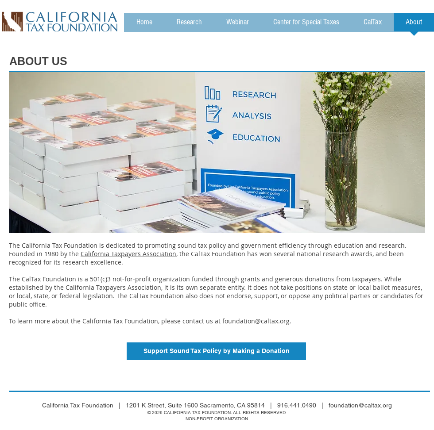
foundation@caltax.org (256, 321)
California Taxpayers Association (128, 254)
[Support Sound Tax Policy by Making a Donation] (216, 351)
